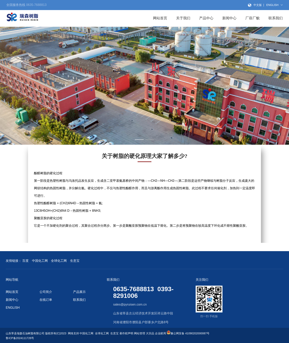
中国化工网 (40, 260)
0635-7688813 (36, 5)
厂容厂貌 (252, 18)
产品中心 (206, 18)
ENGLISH (13, 307)
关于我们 (183, 18)
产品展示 (79, 292)
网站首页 (160, 18)
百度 (25, 260)
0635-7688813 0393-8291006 (143, 292)
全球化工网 (59, 260)
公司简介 (45, 292)
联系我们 (275, 18)
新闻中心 (229, 18)
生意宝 (75, 260)
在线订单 (45, 299)
